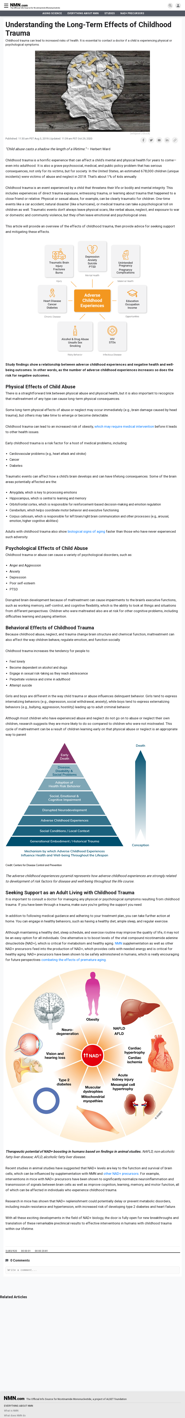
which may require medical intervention (124, 426)
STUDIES (109, 13)
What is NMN (11, 1410)
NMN (119, 943)
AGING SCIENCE (52, 13)
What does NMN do (15, 1415)
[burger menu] (6, 6)
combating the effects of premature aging (73, 960)
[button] (143, 140)
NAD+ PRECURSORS (132, 13)
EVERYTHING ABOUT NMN (83, 13)
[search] (170, 6)
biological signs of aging (86, 531)
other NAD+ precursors (121, 1174)
